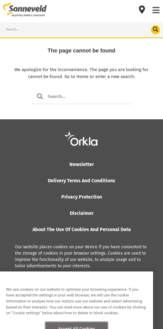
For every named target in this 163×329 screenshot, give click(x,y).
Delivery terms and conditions (81, 180)
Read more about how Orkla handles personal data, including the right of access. (75, 281)
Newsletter (81, 164)
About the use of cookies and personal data (81, 229)
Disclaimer (82, 213)
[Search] (155, 29)
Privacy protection (81, 197)
